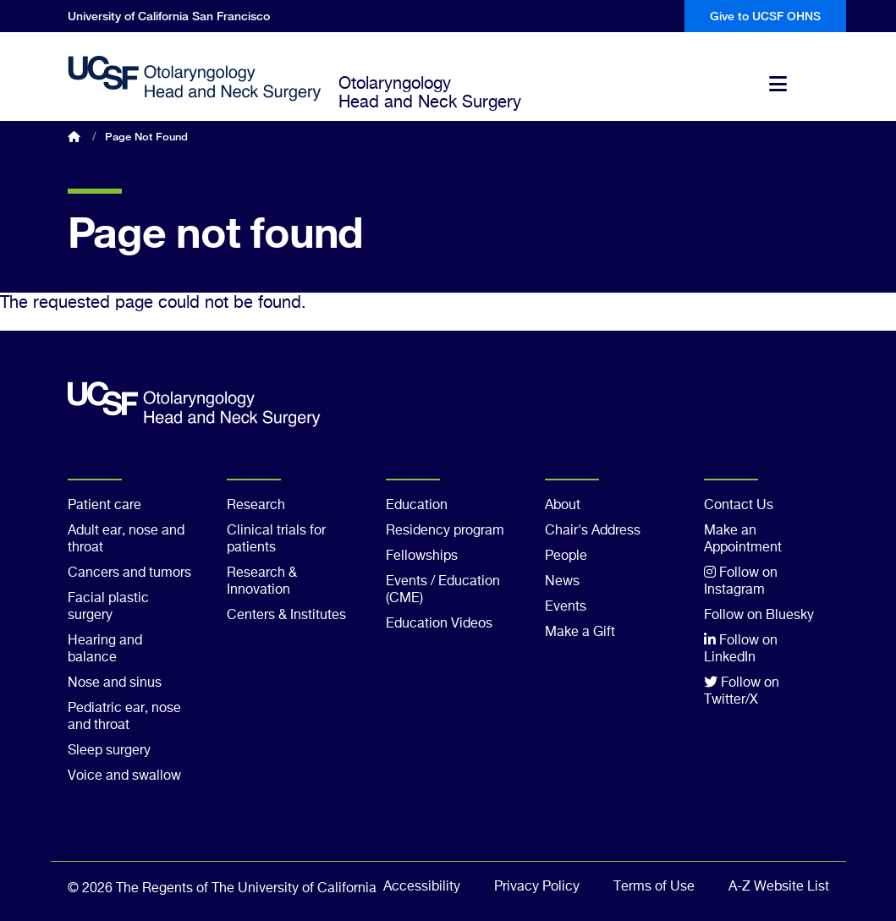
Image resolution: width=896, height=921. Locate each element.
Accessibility (421, 887)
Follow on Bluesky (759, 615)
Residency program (445, 531)
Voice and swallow (124, 776)
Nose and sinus (115, 683)
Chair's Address (592, 531)
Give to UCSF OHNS (765, 15)
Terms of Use (654, 887)
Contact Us (738, 506)
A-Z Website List (778, 887)
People (566, 556)
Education (417, 506)
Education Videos (439, 624)
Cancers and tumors (129, 573)
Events (565, 607)
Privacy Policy (537, 887)
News (562, 582)
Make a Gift (580, 632)
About (562, 506)
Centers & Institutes (286, 615)
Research (256, 506)
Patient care (104, 506)
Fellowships (422, 556)
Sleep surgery (109, 751)
